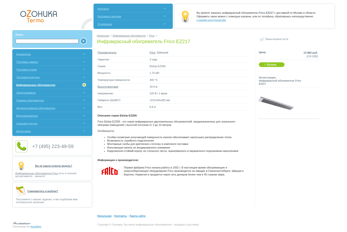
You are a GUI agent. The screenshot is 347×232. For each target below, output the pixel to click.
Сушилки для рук (26, 123)
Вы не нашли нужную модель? (53, 166)
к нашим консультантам (211, 20)
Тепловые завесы (27, 61)
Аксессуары (23, 131)
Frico (151, 35)
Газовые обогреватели (30, 100)
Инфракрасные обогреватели (129, 35)
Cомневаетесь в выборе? (42, 191)
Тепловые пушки (26, 69)
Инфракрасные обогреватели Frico (36, 173)
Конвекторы (23, 54)
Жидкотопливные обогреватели (35, 108)
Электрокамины (26, 92)
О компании (105, 24)
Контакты (103, 8)
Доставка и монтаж (109, 16)
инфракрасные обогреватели (154, 224)
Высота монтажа (108, 86)
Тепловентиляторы (28, 77)
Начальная (103, 35)
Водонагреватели (27, 115)
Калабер (36, 226)
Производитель (107, 52)
